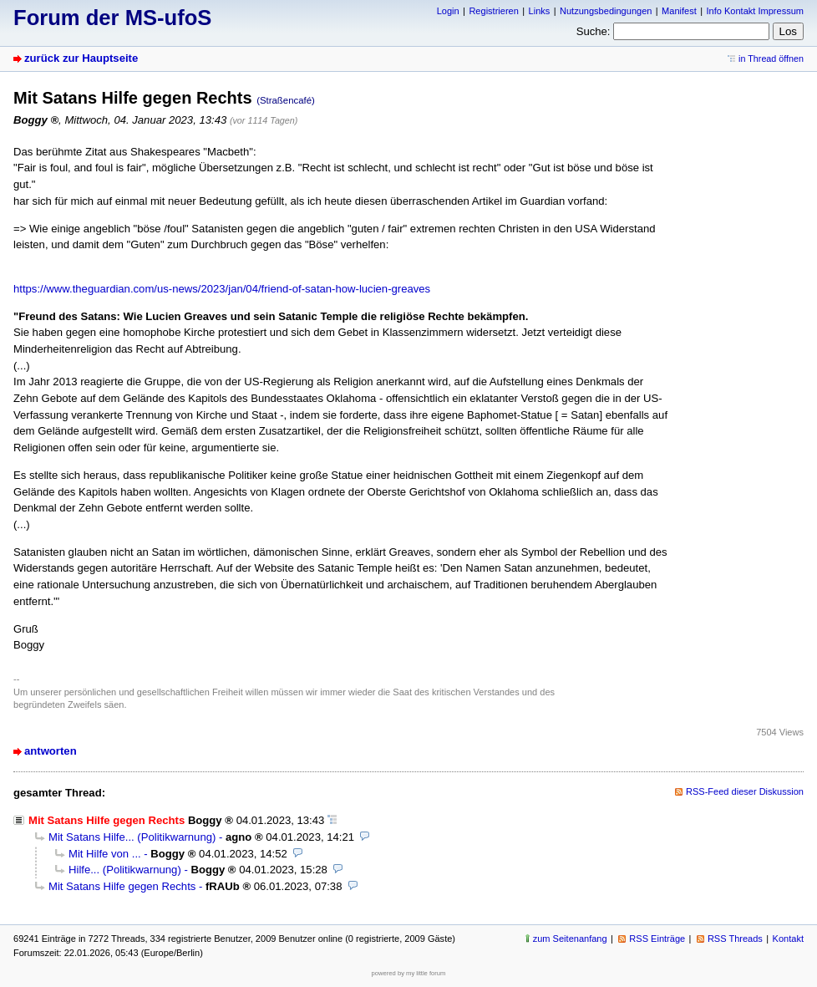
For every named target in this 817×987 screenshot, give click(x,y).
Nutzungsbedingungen (606, 11)
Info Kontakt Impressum (755, 11)
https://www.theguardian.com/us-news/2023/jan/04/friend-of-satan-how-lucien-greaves (221, 288)
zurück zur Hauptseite (81, 58)
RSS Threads (735, 939)
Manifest (679, 11)
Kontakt (788, 939)
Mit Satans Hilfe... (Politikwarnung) (132, 837)
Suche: (593, 31)
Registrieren (493, 11)
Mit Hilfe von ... (105, 853)
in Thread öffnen (771, 58)
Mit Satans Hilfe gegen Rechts (121, 886)
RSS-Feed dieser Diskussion (745, 791)
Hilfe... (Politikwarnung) (125, 869)
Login (448, 11)
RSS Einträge (657, 939)
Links (540, 11)
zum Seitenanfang (570, 939)
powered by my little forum (409, 973)
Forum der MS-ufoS (112, 17)
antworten (50, 751)
